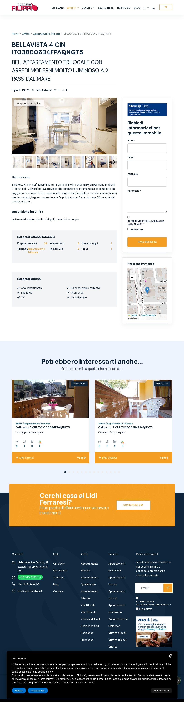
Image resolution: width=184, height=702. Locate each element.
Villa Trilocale (88, 612)
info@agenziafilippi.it (30, 591)
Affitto (26, 33)
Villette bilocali (117, 633)
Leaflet (132, 315)
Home (15, 33)
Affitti (73, 8)
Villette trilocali (117, 640)
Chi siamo (57, 8)
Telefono (132, 174)
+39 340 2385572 (30, 577)
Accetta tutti (162, 690)
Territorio (124, 8)
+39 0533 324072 (29, 584)
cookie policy (45, 671)
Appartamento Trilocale (46, 33)
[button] (147, 290)
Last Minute (105, 8)
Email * (131, 157)
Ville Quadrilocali (90, 619)
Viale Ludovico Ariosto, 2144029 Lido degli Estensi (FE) (33, 567)
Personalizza (22, 690)
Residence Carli (90, 626)
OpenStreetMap (148, 315)
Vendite (88, 8)
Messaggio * (134, 191)
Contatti (58, 591)
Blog (137, 8)
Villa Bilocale (88, 605)
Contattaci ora (133, 504)
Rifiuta (143, 690)
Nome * (131, 140)
